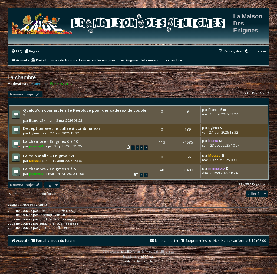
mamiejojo (216, 168)
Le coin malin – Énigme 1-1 (48, 156)
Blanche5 (36, 120)
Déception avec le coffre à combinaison (61, 128)
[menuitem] (16, 51)
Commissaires (61, 84)
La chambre (22, 77)
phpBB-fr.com (146, 256)
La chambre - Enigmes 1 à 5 (49, 168)
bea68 (213, 140)
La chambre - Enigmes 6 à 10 (50, 141)
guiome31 (37, 146)
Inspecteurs (39, 84)
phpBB (125, 251)
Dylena (34, 133)
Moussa (35, 161)
